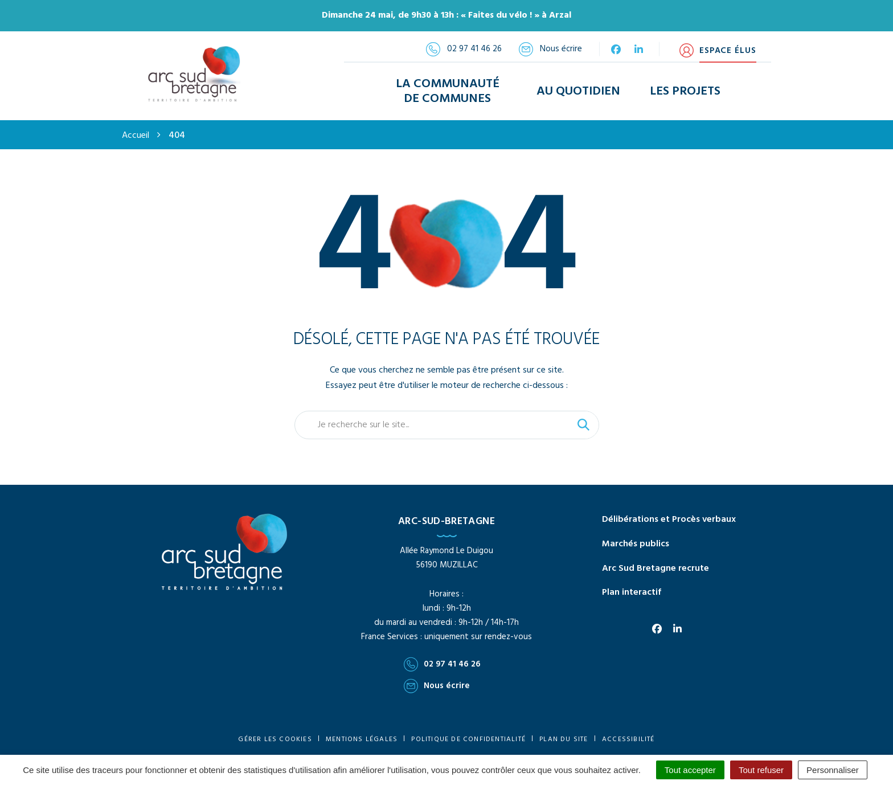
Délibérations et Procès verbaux (669, 517)
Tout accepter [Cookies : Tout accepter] (690, 770)
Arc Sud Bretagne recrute (655, 566)
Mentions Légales (362, 737)
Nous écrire (437, 684)
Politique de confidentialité (468, 737)
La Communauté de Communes (447, 90)
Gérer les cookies (275, 737)
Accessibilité (628, 737)
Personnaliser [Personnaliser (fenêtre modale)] (832, 770)
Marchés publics (635, 541)
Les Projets (685, 90)
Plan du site (563, 737)
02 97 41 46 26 (442, 662)
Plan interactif (631, 590)
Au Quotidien (578, 90)
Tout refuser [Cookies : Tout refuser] (761, 770)
